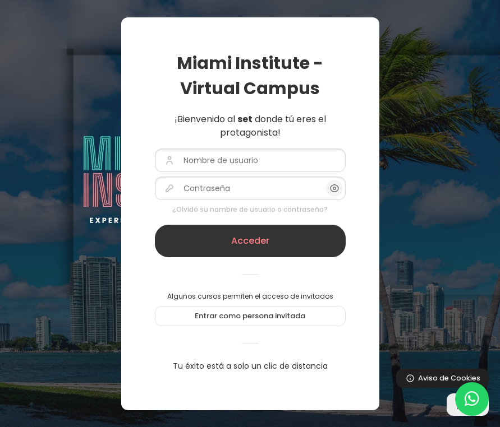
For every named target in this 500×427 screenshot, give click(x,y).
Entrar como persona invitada (250, 315)
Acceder (250, 240)
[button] (334, 188)
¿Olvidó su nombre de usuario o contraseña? (250, 209)
